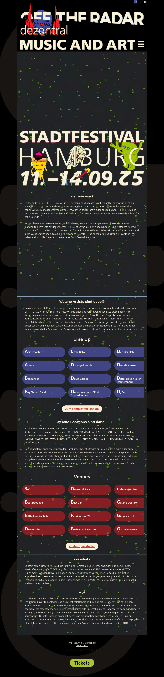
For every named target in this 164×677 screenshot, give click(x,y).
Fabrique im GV (80, 516)
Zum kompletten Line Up (82, 408)
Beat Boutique (34, 502)
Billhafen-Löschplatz (38, 516)
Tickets (82, 663)
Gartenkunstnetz (128, 529)
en (145, 1)
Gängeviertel (125, 516)
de (135, 1)
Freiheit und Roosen (83, 529)
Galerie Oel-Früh (127, 502)
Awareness (82, 645)
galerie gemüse (127, 489)
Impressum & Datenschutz (82, 642)
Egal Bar (76, 502)
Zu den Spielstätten (82, 546)
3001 (28, 489)
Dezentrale (32, 529)
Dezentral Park (80, 489)
